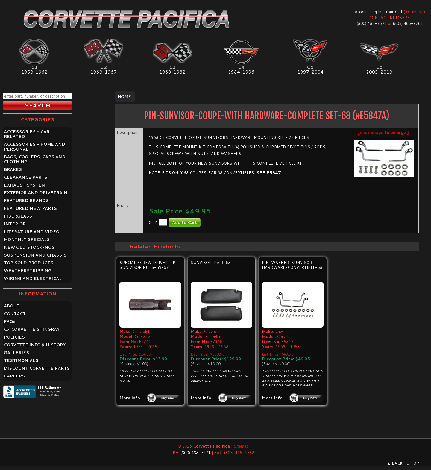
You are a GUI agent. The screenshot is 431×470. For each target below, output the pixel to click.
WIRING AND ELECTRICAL (33, 278)
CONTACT (15, 313)
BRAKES (13, 169)
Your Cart (394, 11)
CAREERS (14, 376)
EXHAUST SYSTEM (24, 185)
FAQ (10, 321)
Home (124, 96)
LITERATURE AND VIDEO (31, 231)
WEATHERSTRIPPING (27, 270)
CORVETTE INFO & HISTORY (35, 345)
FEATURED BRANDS (26, 200)
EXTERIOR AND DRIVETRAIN (35, 192)
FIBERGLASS (18, 216)
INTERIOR (15, 224)
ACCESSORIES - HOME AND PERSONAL (34, 147)
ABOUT (11, 306)
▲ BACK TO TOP (403, 463)
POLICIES (14, 337)
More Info (129, 398)
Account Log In (368, 11)
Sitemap (241, 446)
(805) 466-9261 (408, 23)
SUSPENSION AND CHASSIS (35, 255)
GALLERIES (16, 352)
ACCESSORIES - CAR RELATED (26, 134)
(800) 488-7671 (372, 23)
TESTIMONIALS (21, 360)
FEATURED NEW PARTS (30, 208)
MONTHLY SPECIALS (27, 239)
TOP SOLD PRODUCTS (28, 263)
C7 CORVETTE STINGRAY (32, 329)
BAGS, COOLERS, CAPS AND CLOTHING (35, 159)
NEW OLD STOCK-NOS (29, 247)
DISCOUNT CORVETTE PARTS (37, 368)
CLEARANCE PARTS (25, 177)
